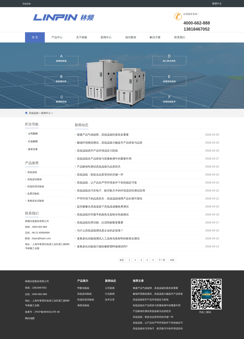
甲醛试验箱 (83, 288)
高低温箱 (33, 113)
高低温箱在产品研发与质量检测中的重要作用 (104, 158)
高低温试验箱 (34, 179)
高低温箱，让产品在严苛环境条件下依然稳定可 (158, 322)
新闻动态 (110, 280)
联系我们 (179, 37)
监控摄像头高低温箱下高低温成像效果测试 (103, 206)
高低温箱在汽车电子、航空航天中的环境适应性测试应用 (111, 190)
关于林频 (81, 37)
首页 (122, 260)
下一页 (162, 260)
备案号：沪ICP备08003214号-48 (42, 311)
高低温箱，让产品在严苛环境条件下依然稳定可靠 (107, 182)
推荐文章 (138, 280)
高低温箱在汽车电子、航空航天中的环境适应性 (158, 328)
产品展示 (82, 280)
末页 (172, 260)
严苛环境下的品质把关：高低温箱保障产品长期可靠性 (109, 198)
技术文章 (33, 149)
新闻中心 (106, 37)
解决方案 (155, 37)
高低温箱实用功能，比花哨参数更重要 (100, 222)
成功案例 (130, 37)
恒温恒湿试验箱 (35, 186)
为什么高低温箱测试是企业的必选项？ (100, 230)
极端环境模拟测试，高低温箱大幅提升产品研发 (158, 293)
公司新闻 (33, 133)
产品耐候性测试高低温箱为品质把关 (99, 166)
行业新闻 (33, 141)
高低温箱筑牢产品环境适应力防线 (97, 150)
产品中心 (57, 37)
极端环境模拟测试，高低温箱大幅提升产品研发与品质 (109, 142)
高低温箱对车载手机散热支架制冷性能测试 (103, 214)
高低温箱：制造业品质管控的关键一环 (100, 174)
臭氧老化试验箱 (35, 200)
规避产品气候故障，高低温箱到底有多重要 (103, 134)
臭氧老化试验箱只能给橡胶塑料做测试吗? (102, 246)
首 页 (35, 37)
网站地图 (30, 318)
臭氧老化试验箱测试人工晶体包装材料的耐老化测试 (108, 238)
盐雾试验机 (33, 193)
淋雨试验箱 (83, 305)
